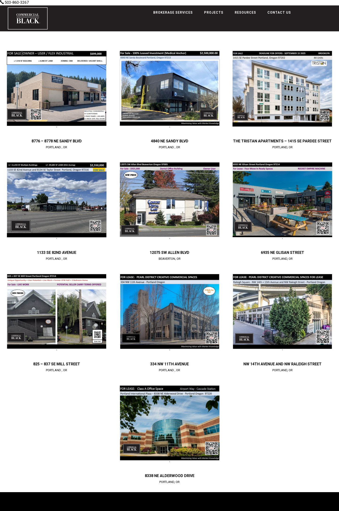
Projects (213, 12)
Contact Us (279, 12)
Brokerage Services (173, 12)
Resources (245, 12)
